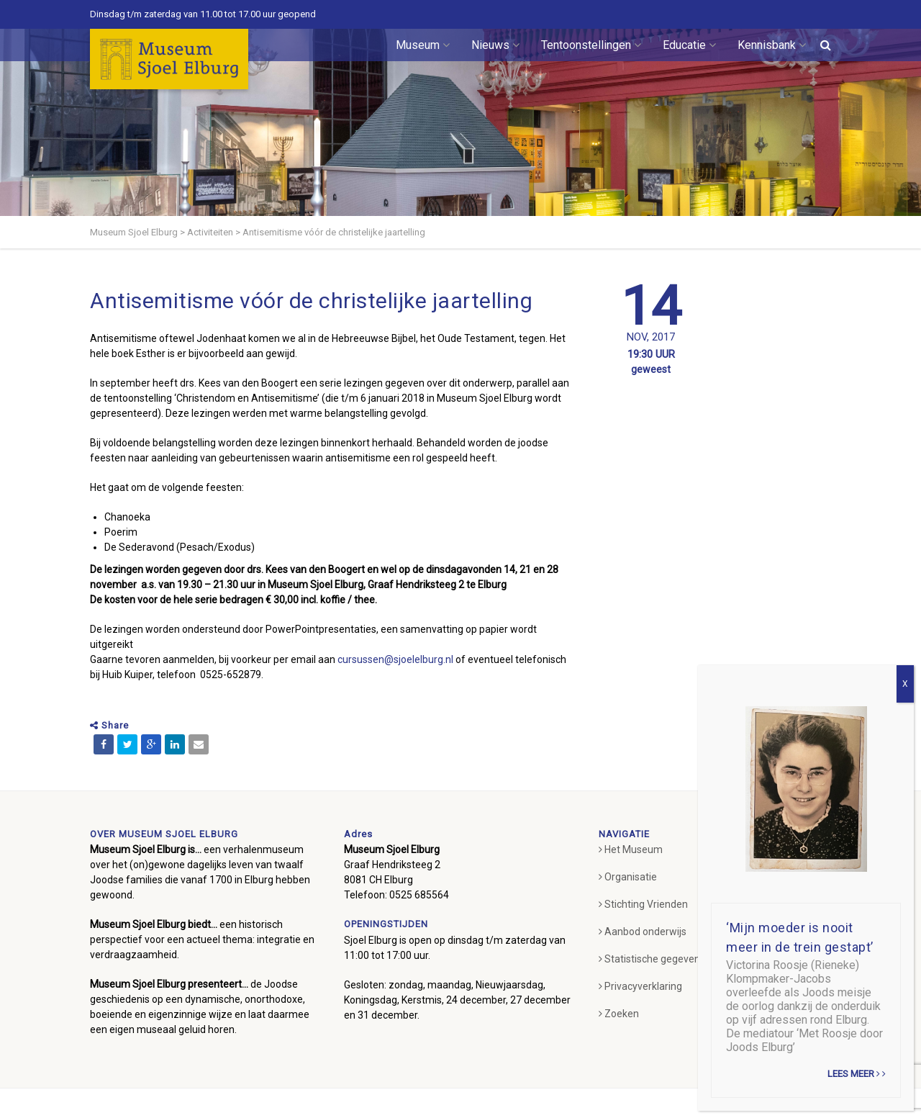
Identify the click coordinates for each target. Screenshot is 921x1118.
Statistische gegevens (652, 959)
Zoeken (619, 1013)
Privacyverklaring (640, 986)
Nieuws (495, 45)
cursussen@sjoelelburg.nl (395, 659)
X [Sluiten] (905, 684)
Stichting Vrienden (643, 904)
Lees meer (856, 1073)
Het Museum (631, 849)
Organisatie (628, 877)
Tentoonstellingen (591, 45)
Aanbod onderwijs (642, 931)
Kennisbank (772, 45)
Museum (423, 45)
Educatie (689, 45)
